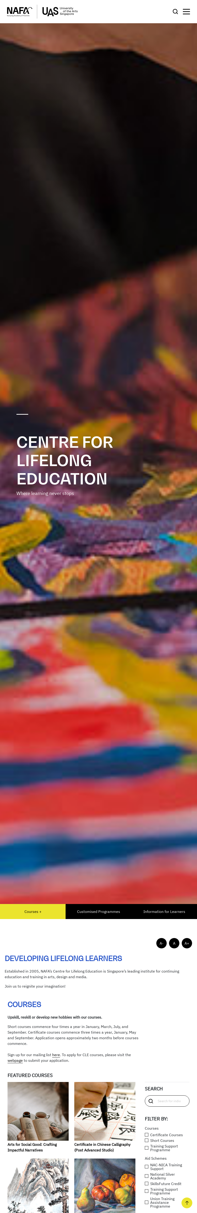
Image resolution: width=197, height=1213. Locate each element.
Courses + (33, 911)
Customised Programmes (98, 911)
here (56, 1054)
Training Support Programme (161, 1148)
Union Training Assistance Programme (159, 1202)
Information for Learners (164, 911)
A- (161, 943)
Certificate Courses (164, 1135)
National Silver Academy (160, 1176)
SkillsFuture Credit (163, 1184)
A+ (187, 943)
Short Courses (159, 1140)
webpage (15, 1060)
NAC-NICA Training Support (163, 1167)
